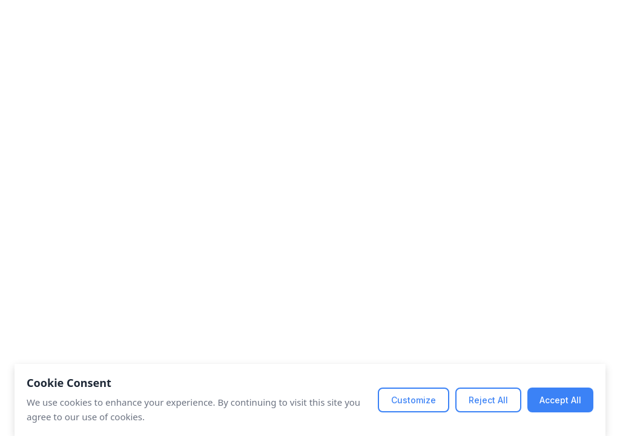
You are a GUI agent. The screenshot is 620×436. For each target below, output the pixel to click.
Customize (413, 400)
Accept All (560, 400)
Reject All (488, 400)
